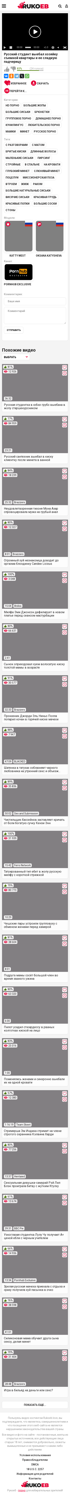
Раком (37, 184)
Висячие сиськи (17, 197)
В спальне (32, 164)
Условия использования (35, 1455)
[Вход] (66, 6)
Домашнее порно (48, 118)
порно (22, 1490)
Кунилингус (15, 125)
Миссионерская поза (38, 177)
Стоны (10, 210)
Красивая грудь (45, 197)
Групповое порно (18, 118)
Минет (24, 131)
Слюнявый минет (47, 171)
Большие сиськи (18, 111)
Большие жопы (35, 105)
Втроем (11, 184)
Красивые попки (17, 203)
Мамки (11, 131)
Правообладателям (35, 1459)
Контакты (35, 1478)
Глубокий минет (18, 171)
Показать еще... (35, 1404)
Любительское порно (44, 125)
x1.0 (46, 47)
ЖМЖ (25, 184)
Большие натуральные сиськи (28, 190)
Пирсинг (44, 158)
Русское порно (45, 131)
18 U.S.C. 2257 (35, 1469)
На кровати (52, 164)
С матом (38, 144)
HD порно (12, 105)
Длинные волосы (43, 151)
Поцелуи (12, 177)
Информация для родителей (35, 1473)
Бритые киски (16, 151)
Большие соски (45, 203)
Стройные (13, 164)
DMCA (35, 1464)
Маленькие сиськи (19, 158)
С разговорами (17, 144)
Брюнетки (42, 111)
